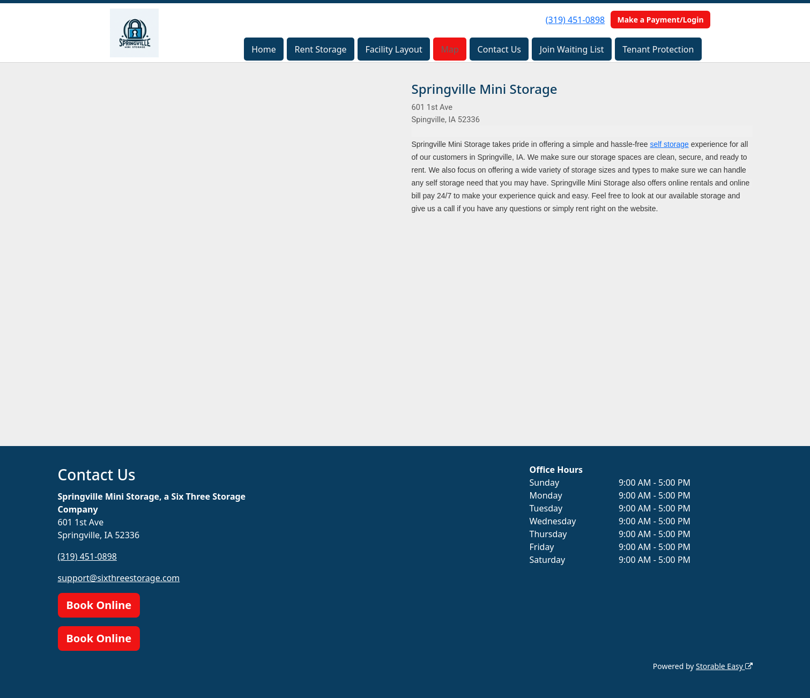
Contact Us (499, 49)
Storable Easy (724, 666)
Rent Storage (320, 49)
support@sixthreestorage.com (119, 578)
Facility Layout (393, 49)
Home (263, 49)
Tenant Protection (658, 49)
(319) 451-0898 (575, 20)
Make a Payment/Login (660, 19)
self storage (669, 144)
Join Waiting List (572, 49)
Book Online (99, 605)
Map (450, 49)
